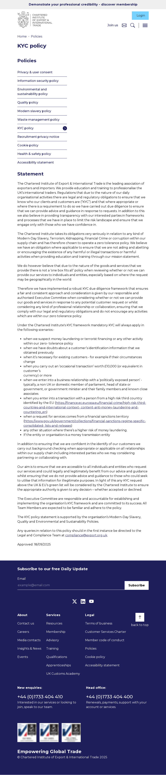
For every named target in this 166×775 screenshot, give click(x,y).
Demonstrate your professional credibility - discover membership (83, 4)
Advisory (52, 640)
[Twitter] (74, 601)
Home (22, 36)
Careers (23, 632)
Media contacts (28, 640)
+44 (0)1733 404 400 (109, 697)
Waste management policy (38, 120)
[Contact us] (124, 25)
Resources (54, 623)
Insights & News (29, 649)
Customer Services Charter (105, 632)
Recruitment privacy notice (38, 137)
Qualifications (56, 657)
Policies (36, 36)
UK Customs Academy (63, 674)
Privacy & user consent (34, 72)
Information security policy (38, 81)
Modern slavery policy (34, 111)
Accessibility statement (35, 162)
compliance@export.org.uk (86, 535)
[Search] (132, 25)
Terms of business (98, 623)
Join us (112, 25)
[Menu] (145, 25)
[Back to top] (139, 617)
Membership (55, 632)
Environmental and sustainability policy (32, 92)
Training (52, 649)
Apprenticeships (58, 665)
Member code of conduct (104, 640)
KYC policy (25, 128)
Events (22, 657)
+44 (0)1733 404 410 (40, 697)
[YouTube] (91, 601)
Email (21, 579)
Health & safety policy (34, 154)
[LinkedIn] (83, 601)
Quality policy (27, 102)
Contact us (25, 623)
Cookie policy (27, 145)
